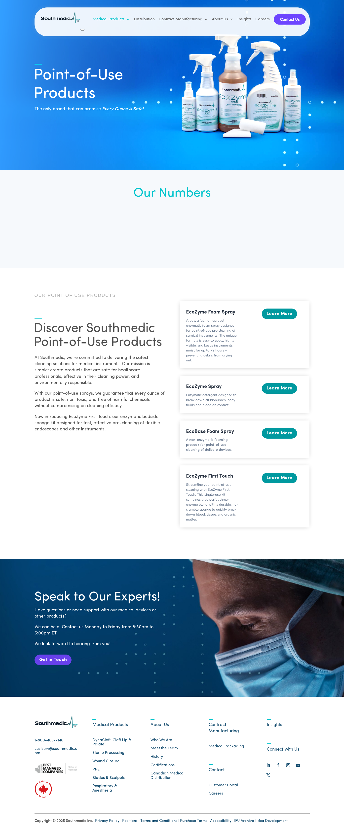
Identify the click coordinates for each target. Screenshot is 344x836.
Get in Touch (53, 660)
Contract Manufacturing (183, 19)
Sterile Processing (108, 754)
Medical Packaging (226, 747)
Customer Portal (223, 786)
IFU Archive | (245, 822)
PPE (96, 770)
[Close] (82, 30)
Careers (262, 19)
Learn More (279, 314)
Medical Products (111, 19)
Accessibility (221, 822)
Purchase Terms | (194, 822)
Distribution (144, 19)
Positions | (130, 822)
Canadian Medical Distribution (168, 776)
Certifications (163, 766)
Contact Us (290, 20)
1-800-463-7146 (49, 741)
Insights (244, 19)
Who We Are (161, 741)
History (157, 758)
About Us (222, 19)
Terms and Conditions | (159, 822)
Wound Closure (105, 762)
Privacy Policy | (108, 822)
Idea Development (272, 822)
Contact (217, 770)
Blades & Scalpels (108, 779)
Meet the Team (164, 749)
